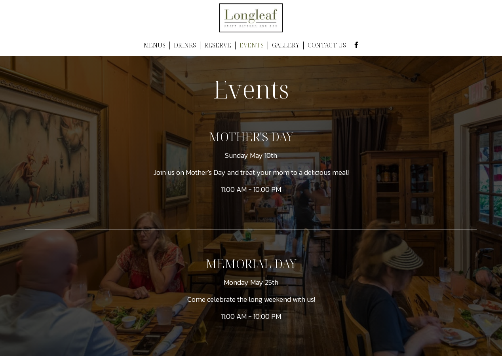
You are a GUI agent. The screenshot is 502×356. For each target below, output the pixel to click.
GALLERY (285, 45)
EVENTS (252, 45)
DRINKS (185, 45)
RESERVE (217, 45)
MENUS (154, 45)
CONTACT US (327, 45)
